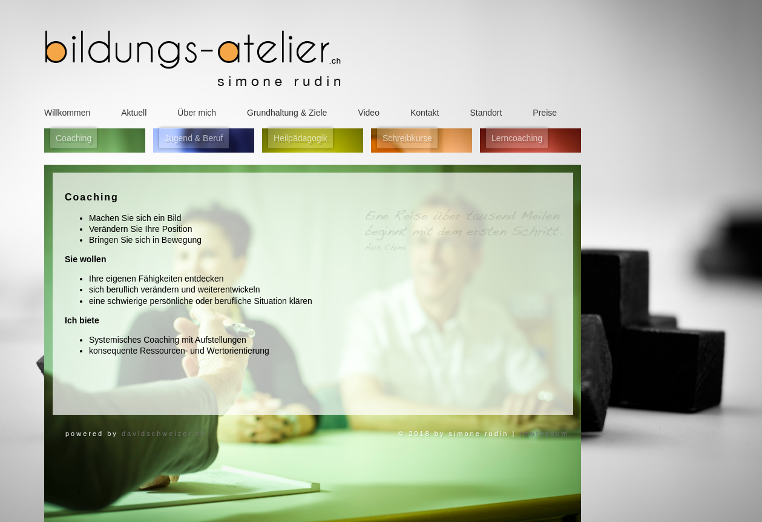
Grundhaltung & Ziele (287, 112)
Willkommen (67, 112)
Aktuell (133, 112)
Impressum (542, 433)
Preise (545, 112)
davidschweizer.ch (164, 433)
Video (368, 112)
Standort (486, 112)
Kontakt (424, 112)
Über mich (196, 112)
